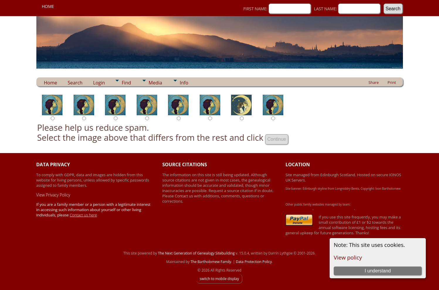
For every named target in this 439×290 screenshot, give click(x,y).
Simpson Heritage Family (372, 208)
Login (99, 82)
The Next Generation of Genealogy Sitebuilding (196, 253)
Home (48, 6)
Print (391, 82)
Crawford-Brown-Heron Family (334, 208)
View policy (348, 257)
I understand (378, 270)
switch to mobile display (219, 278)
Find (126, 82)
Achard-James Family (299, 208)
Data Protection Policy (254, 261)
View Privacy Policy (53, 195)
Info (184, 82)
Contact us (184, 196)
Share (374, 82)
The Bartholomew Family (211, 261)
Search (75, 82)
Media (155, 82)
